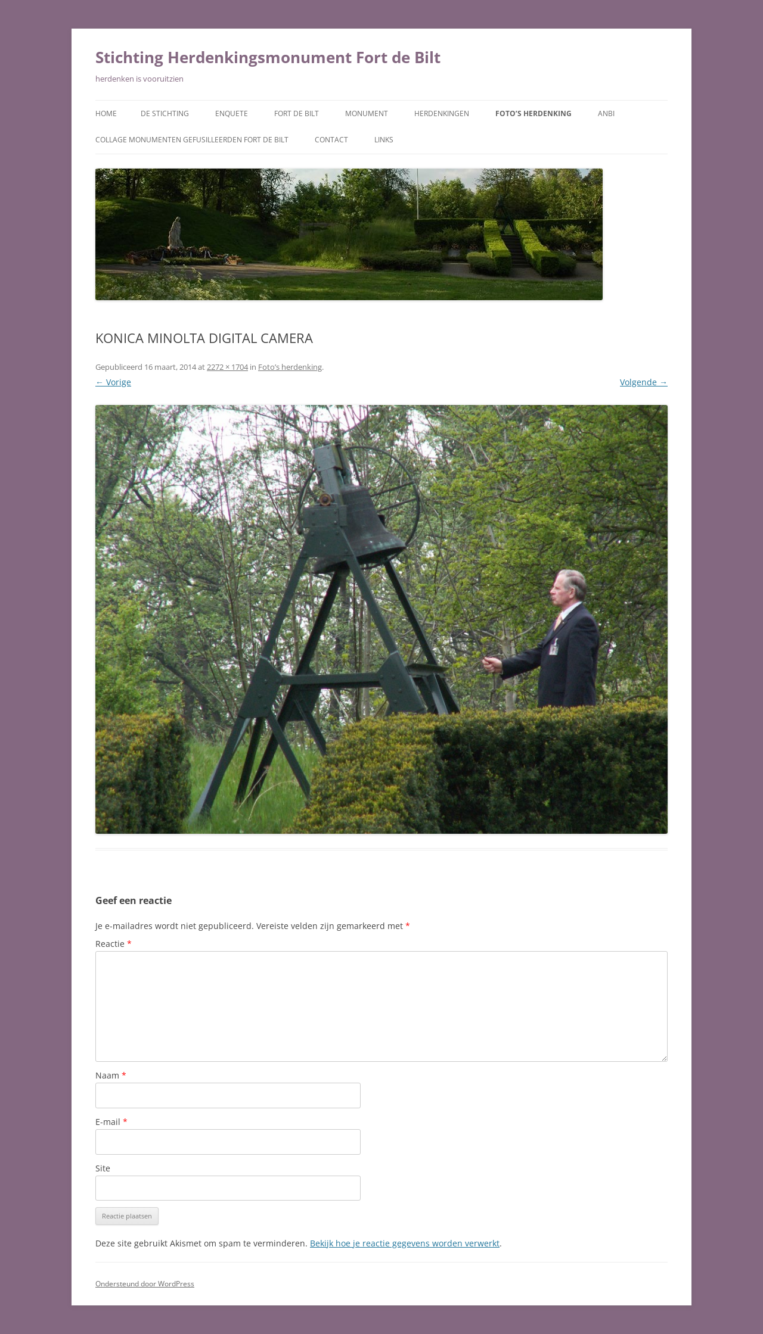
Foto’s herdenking (533, 113)
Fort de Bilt (296, 113)
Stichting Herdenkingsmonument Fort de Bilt (268, 57)
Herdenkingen (441, 113)
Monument (366, 113)
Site (102, 1168)
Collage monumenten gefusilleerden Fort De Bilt (192, 140)
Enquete (231, 113)
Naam (110, 1075)
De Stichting (165, 113)
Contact (331, 140)
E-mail (111, 1121)
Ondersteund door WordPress (144, 1284)
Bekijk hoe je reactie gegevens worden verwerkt (405, 1243)
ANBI (606, 113)
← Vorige (113, 382)
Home (106, 113)
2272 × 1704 (227, 366)
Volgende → (644, 382)
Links (383, 140)
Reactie (113, 943)
